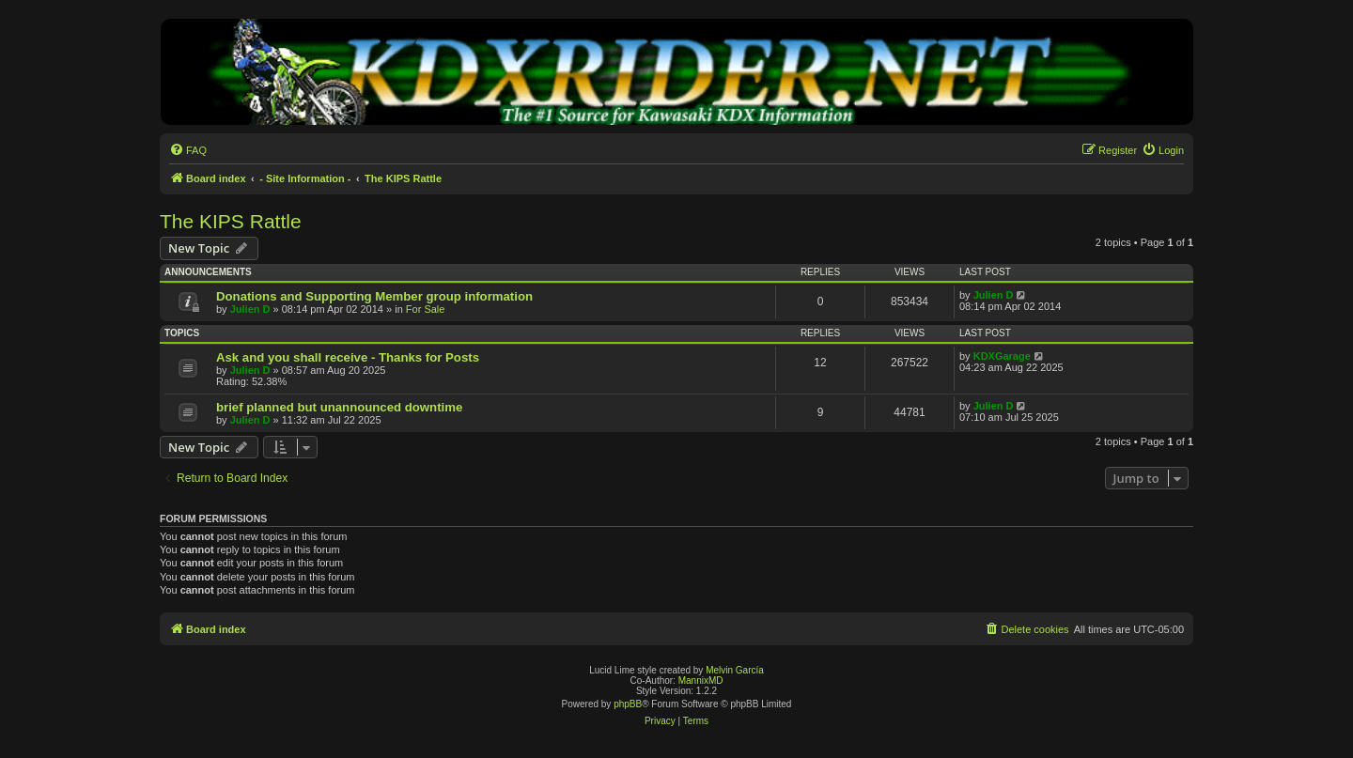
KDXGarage (1002, 356)
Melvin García (735, 670)
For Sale (425, 309)
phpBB (628, 704)
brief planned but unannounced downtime (339, 407)
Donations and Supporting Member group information (374, 296)
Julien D (250, 309)
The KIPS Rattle (231, 221)
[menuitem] (188, 150)
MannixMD (700, 680)
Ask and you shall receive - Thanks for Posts (347, 357)
